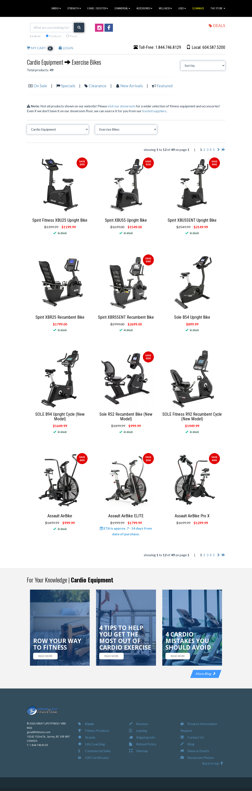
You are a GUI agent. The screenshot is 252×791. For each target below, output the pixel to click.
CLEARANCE (198, 8)
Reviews (138, 724)
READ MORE (45, 656)
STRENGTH (74, 8)
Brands (86, 737)
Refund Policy (142, 744)
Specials (68, 85)
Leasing (138, 730)
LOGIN (66, 48)
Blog (187, 744)
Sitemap (138, 751)
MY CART (40, 48)
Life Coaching (91, 744)
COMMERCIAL (122, 8)
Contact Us (192, 737)
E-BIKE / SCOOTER (97, 8)
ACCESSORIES (144, 8)
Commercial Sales (94, 751)
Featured (164, 85)
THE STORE (217, 8)
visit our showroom (121, 106)
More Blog (205, 674)
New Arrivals (131, 85)
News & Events (194, 751)
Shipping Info (142, 737)
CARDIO (56, 8)
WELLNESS (165, 8)
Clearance (97, 85)
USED (182, 8)
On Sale (40, 85)
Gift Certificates (93, 757)
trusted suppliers (154, 111)
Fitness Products (93, 730)
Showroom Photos (197, 757)
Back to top (212, 763)
